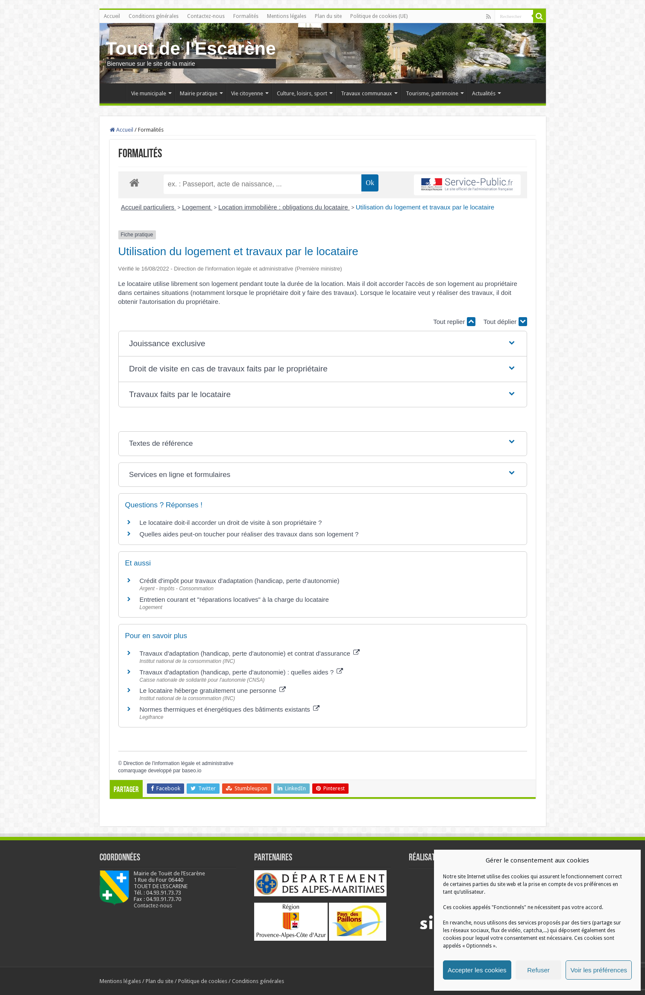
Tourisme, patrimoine (432, 93)
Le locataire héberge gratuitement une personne (213, 690)
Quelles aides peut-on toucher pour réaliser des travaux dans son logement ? (249, 534)
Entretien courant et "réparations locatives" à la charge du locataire (234, 599)
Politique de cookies (202, 981)
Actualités (483, 93)
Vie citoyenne (247, 93)
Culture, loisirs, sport (302, 93)
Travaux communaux (366, 93)
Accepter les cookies (477, 970)
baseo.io (191, 771)
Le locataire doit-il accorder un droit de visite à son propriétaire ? (231, 522)
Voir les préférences (598, 970)
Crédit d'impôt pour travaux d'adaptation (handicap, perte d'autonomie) (240, 580)
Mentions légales (286, 16)
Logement (197, 207)
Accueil (112, 16)
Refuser (538, 970)
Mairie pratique (198, 93)
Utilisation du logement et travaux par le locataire (425, 207)
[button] (322, 343)
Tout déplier (505, 321)
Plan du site (328, 16)
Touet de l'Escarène (191, 48)
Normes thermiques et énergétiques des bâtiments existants (230, 709)
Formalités (245, 16)
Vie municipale (148, 93)
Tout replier (454, 321)
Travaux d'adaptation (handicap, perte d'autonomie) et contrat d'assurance (250, 653)
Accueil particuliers (148, 207)
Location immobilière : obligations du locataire (284, 207)
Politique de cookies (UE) (379, 16)
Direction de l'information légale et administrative (178, 763)
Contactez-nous (206, 16)
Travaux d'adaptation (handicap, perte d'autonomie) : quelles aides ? (241, 672)
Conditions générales (154, 16)
